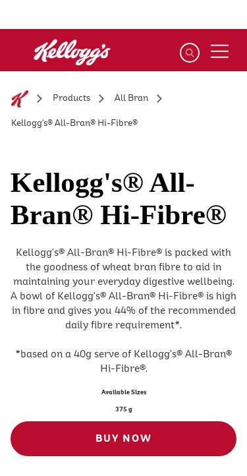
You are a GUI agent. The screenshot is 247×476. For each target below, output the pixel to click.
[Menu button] (219, 51)
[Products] (71, 98)
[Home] (19, 98)
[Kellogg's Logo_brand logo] (48, 59)
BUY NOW (124, 438)
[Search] (190, 53)
